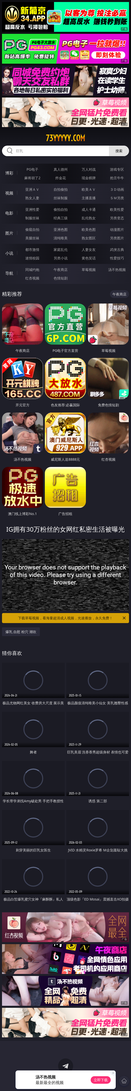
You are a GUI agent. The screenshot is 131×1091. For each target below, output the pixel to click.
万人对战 (89, 169)
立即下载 (101, 1079)
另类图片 (117, 238)
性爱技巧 (117, 258)
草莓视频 (89, 269)
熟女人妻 (32, 197)
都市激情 (32, 249)
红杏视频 (32, 278)
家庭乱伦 (61, 249)
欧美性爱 (117, 209)
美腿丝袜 (32, 238)
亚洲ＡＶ (32, 189)
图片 (9, 233)
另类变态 (117, 218)
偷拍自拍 (61, 209)
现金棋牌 (89, 177)
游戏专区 (117, 169)
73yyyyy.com (65, 138)
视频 (9, 193)
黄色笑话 (89, 258)
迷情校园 (32, 258)
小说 (9, 253)
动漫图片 (117, 229)
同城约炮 (32, 269)
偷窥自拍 (32, 229)
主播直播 (89, 197)
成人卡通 (89, 209)
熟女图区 (89, 238)
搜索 (118, 150)
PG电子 (32, 169)
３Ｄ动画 (117, 189)
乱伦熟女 (89, 218)
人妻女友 (89, 249)
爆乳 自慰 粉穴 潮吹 (21, 631)
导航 (9, 273)
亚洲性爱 (32, 209)
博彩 (9, 173)
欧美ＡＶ (89, 189)
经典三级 (61, 218)
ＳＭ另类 (117, 197)
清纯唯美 (61, 238)
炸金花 (60, 177)
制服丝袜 (32, 218)
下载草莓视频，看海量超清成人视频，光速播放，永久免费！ (72, 618)
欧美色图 (89, 229)
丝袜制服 (61, 197)
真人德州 (61, 169)
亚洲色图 (61, 229)
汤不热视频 (117, 269)
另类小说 (61, 258)
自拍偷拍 (61, 189)
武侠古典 (117, 249)
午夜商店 (61, 269)
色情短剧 (61, 278)
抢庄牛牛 (117, 177)
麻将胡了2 (32, 177)
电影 (9, 213)
